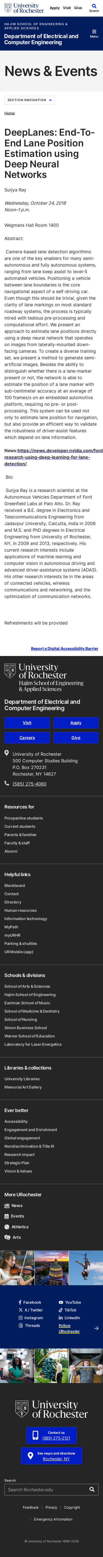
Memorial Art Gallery (22, 1087)
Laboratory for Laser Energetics (33, 1044)
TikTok (67, 1310)
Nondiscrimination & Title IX (29, 1146)
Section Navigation (30, 100)
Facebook (30, 1302)
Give (78, 7)
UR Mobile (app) (19, 951)
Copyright (72, 1507)
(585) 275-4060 (29, 784)
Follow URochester (79, 1328)
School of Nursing (20, 1019)
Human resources (20, 910)
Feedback (31, 1507)
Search (10, 1480)
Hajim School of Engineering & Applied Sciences (36, 26)
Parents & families (20, 834)
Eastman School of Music (27, 1002)
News (13, 1205)
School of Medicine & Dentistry (32, 1011)
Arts (12, 1237)
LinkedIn (69, 1317)
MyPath (11, 926)
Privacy (51, 1507)
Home (9, 112)
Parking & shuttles (20, 943)
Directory (12, 902)
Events (14, 1216)
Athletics (16, 1227)
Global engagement (22, 1137)
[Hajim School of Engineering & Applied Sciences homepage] (43, 678)
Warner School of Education (29, 1036)
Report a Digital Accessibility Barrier (64, 648)
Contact (11, 893)
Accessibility (15, 1121)
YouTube (70, 1302)
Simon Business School (25, 1027)
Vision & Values (18, 1171)
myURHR (12, 935)
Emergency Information (53, 1519)
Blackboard (14, 885)
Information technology (25, 918)
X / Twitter (31, 1310)
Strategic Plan (16, 1162)
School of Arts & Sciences (27, 986)
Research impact (19, 1154)
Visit (67, 7)
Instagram (31, 1317)
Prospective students (23, 818)
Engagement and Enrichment (30, 1129)
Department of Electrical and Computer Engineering (41, 39)
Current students (19, 826)
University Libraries (22, 1078)
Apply (55, 7)
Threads (29, 1325)
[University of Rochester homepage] (24, 8)
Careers (27, 738)
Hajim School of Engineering (29, 994)
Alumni (10, 851)
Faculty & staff (17, 842)
